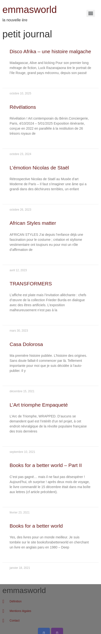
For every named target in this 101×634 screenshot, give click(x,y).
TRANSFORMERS (31, 283)
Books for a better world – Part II (46, 465)
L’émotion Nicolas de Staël (39, 167)
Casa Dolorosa (26, 344)
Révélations (23, 107)
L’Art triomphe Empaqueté (39, 405)
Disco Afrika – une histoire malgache (50, 51)
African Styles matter (33, 223)
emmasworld (29, 9)
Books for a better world (36, 526)
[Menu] (90, 13)
